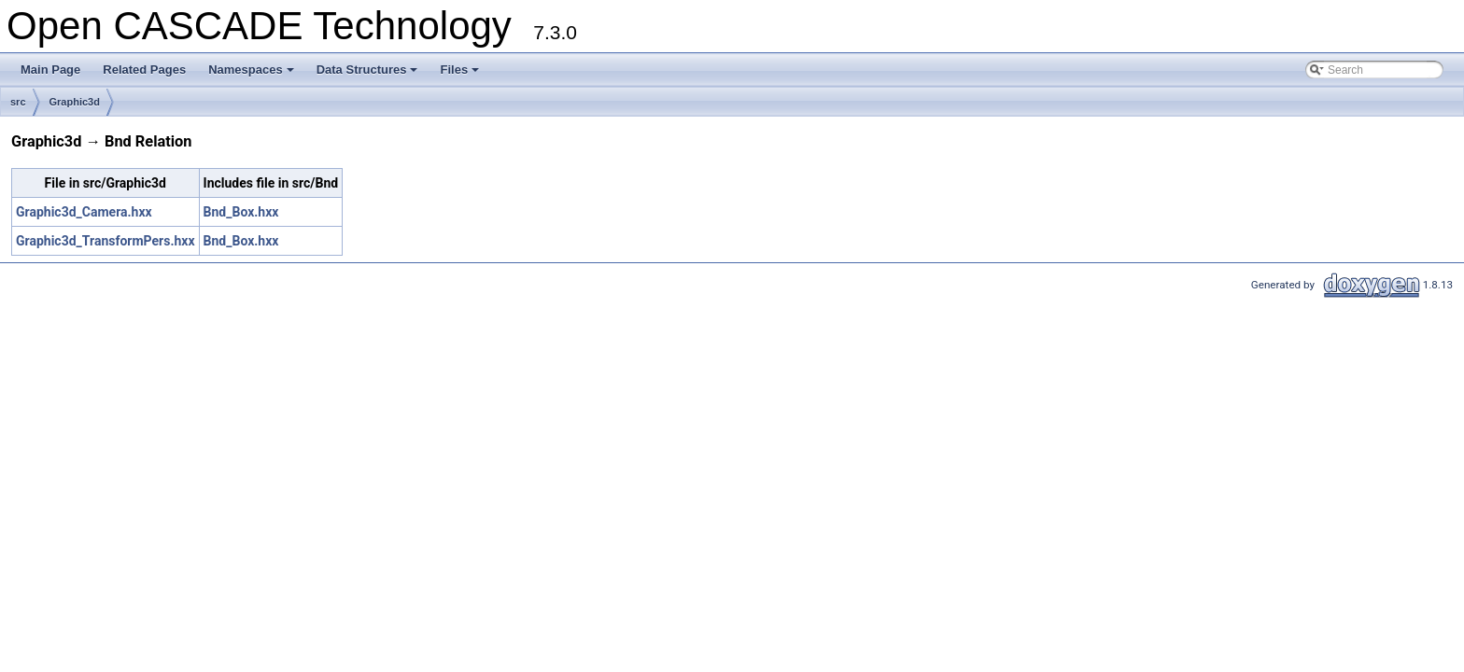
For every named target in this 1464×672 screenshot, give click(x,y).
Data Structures (369, 75)
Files (461, 75)
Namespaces (252, 75)
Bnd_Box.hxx (241, 211)
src (18, 101)
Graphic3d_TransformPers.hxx (105, 240)
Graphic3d (74, 101)
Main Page (50, 70)
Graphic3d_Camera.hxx (84, 211)
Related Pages (144, 70)
